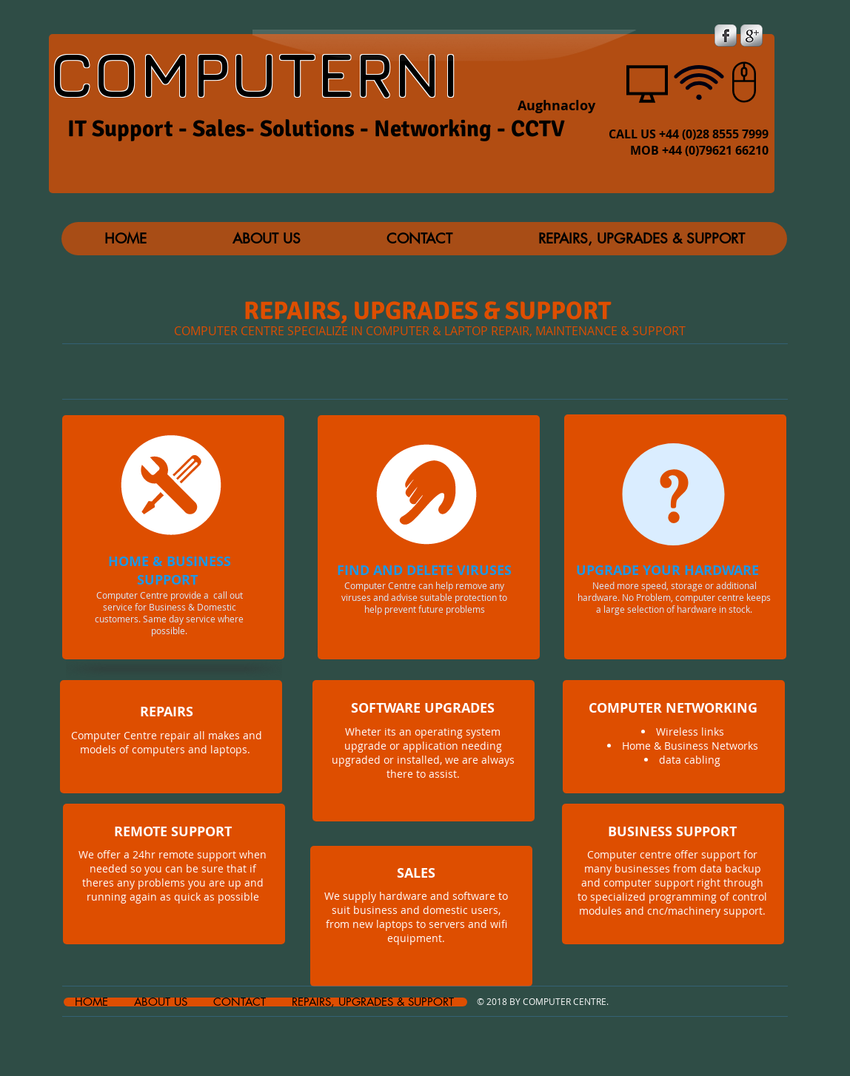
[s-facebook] (726, 35)
